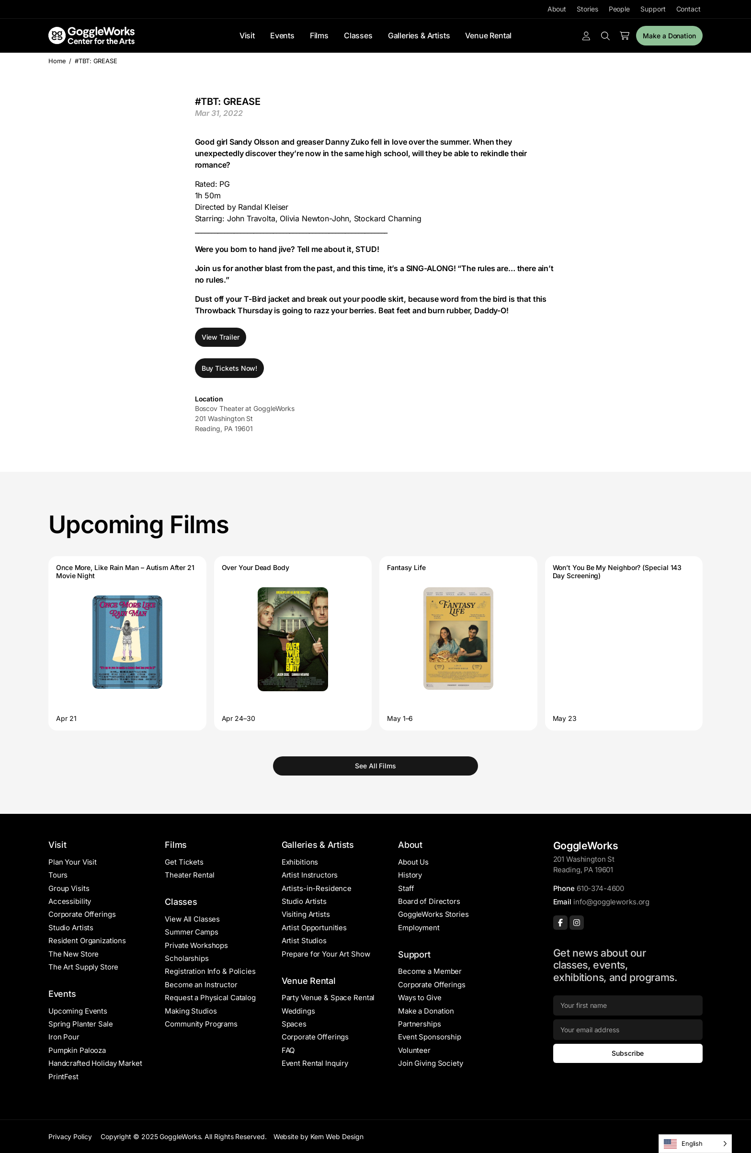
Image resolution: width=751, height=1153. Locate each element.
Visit (247, 35)
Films (319, 35)
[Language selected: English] (695, 1143)
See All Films (375, 766)
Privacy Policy (70, 1136)
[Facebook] (560, 922)
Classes (358, 35)
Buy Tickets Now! (230, 368)
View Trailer (220, 337)
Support (652, 9)
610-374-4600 (600, 888)
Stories (587, 9)
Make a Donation (669, 36)
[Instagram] (576, 922)
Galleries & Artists (419, 35)
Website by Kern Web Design (318, 1136)
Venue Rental (488, 35)
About (557, 9)
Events (282, 35)
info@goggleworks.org (611, 901)
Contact (688, 9)
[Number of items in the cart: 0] (624, 36)
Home (57, 61)
